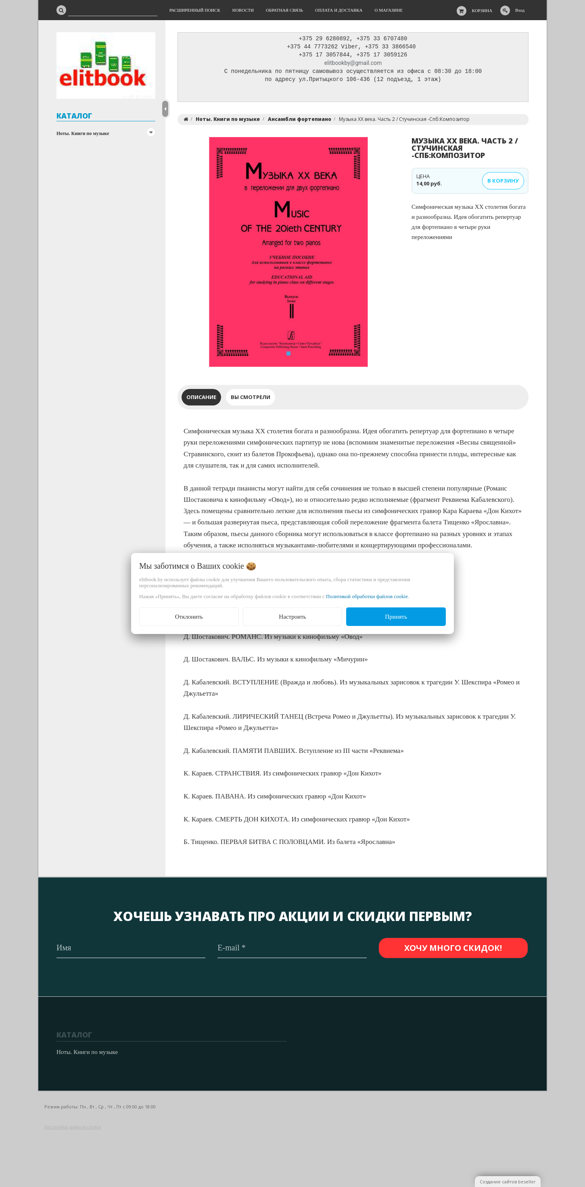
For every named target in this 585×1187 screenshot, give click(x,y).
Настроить (292, 616)
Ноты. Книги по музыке (82, 133)
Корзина (482, 10)
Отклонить (189, 616)
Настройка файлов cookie (72, 1127)
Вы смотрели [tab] (250, 399)
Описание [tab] (201, 399)
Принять (396, 616)
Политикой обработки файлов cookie (367, 596)
